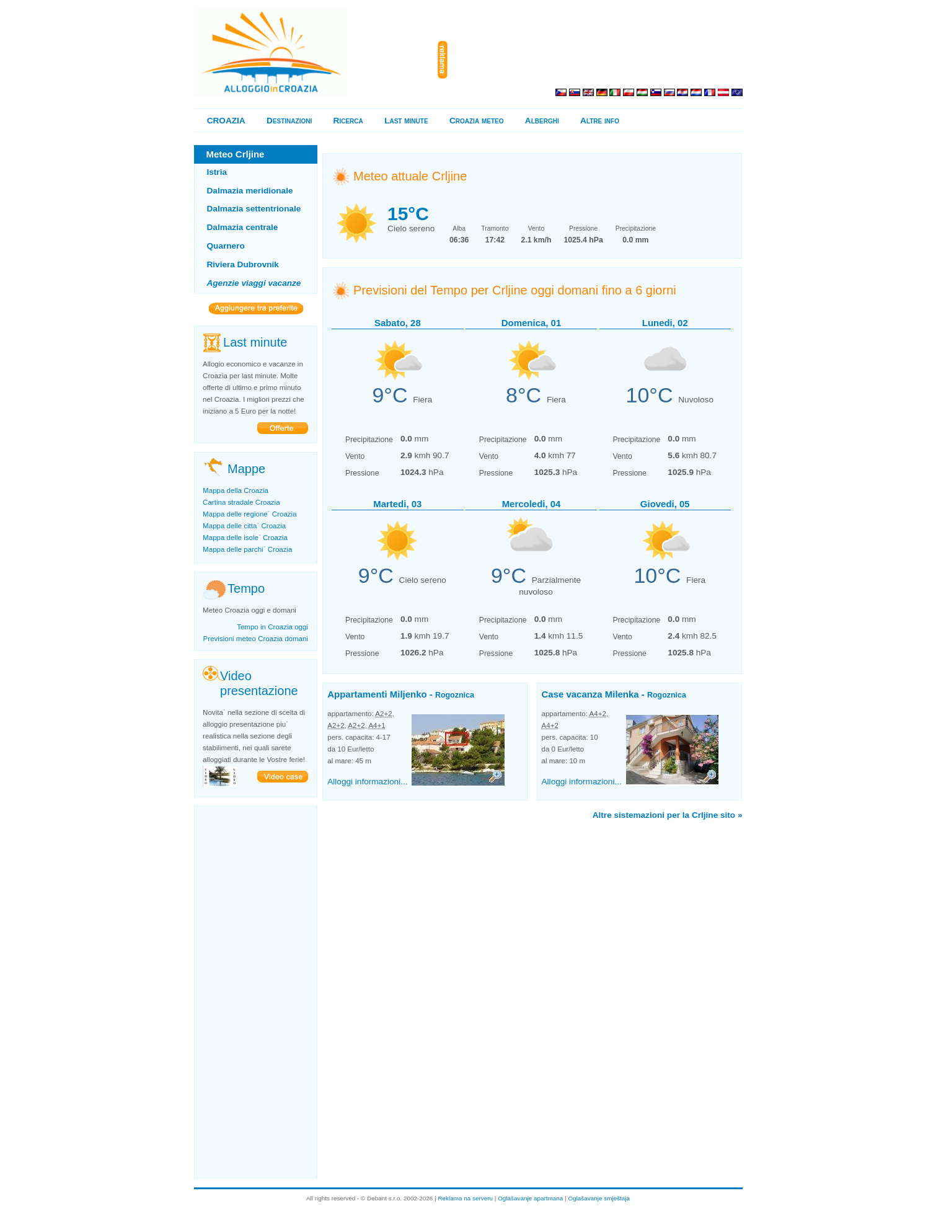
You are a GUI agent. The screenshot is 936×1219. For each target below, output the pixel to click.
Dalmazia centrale (242, 227)
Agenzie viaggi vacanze (254, 283)
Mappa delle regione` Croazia (249, 514)
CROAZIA (226, 120)
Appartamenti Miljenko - (400, 694)
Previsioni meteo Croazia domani (255, 638)
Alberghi (542, 120)
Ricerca (348, 120)
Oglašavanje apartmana (530, 1198)
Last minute (406, 120)
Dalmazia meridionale (250, 190)
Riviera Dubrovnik (243, 264)
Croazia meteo (476, 120)
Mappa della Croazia (235, 490)
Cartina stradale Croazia (241, 502)
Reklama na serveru (465, 1198)
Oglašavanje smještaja (599, 1198)
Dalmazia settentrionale (254, 208)
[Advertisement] (598, 60)
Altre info (599, 120)
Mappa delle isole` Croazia (245, 537)
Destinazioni (289, 120)
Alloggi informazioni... (367, 781)
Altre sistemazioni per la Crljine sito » (668, 815)
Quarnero (226, 245)
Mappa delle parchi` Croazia (247, 549)
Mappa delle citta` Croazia (244, 526)
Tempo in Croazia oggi (272, 627)
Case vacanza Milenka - (614, 694)
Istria (217, 172)
